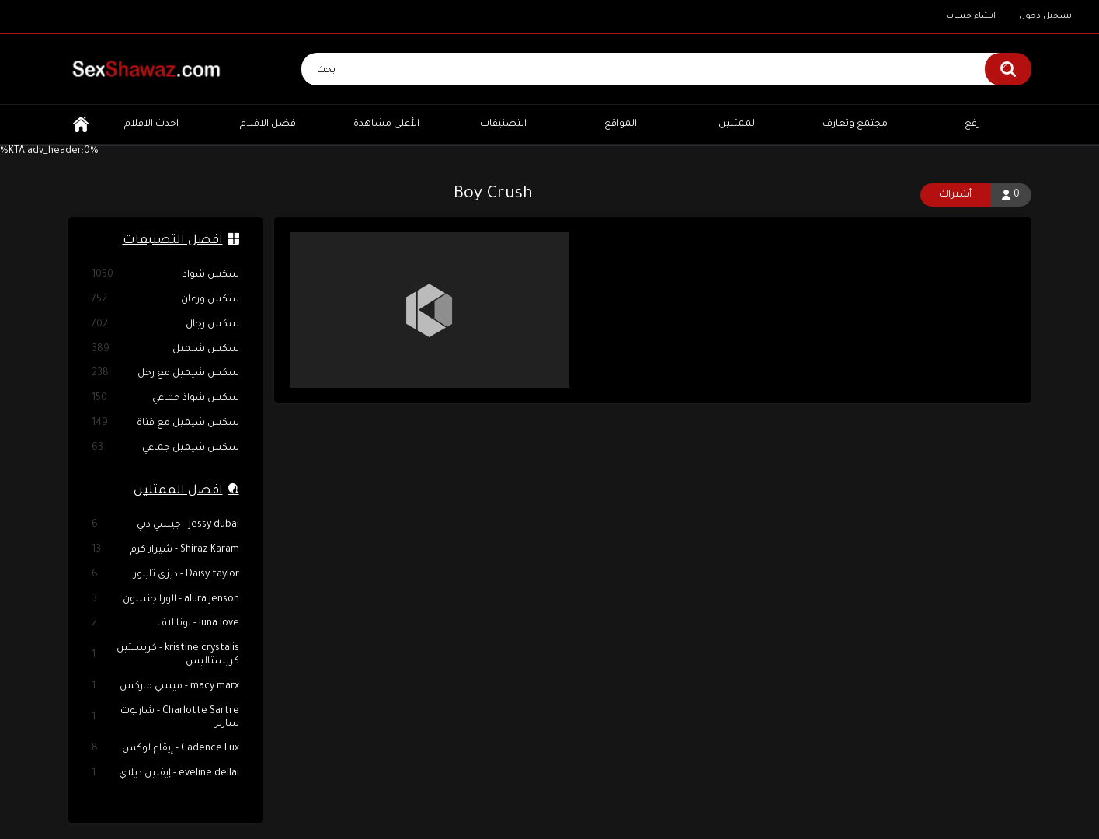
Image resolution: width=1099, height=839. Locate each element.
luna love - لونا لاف (165, 624)
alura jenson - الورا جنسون (165, 600)
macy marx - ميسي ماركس (165, 687)
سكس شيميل (165, 350)
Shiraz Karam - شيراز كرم (165, 550)
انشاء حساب (971, 16)
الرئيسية (80, 124)
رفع (972, 124)
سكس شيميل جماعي (165, 448)
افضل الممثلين (178, 491)
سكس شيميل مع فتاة (165, 423)
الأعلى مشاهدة (386, 124)
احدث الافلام (151, 124)
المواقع (620, 124)
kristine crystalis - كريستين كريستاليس (165, 655)
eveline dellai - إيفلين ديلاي (165, 774)
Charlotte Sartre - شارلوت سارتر (165, 718)
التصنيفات (503, 124)
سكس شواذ (165, 275)
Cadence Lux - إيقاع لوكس (165, 749)
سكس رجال (165, 325)
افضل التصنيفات (173, 241)
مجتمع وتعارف (855, 124)
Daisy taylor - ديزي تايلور (165, 575)
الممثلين (737, 124)
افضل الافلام (269, 124)
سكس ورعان (165, 300)
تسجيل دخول (1045, 16)
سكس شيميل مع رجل (165, 374)
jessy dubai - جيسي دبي (165, 525)
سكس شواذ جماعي (165, 399)
